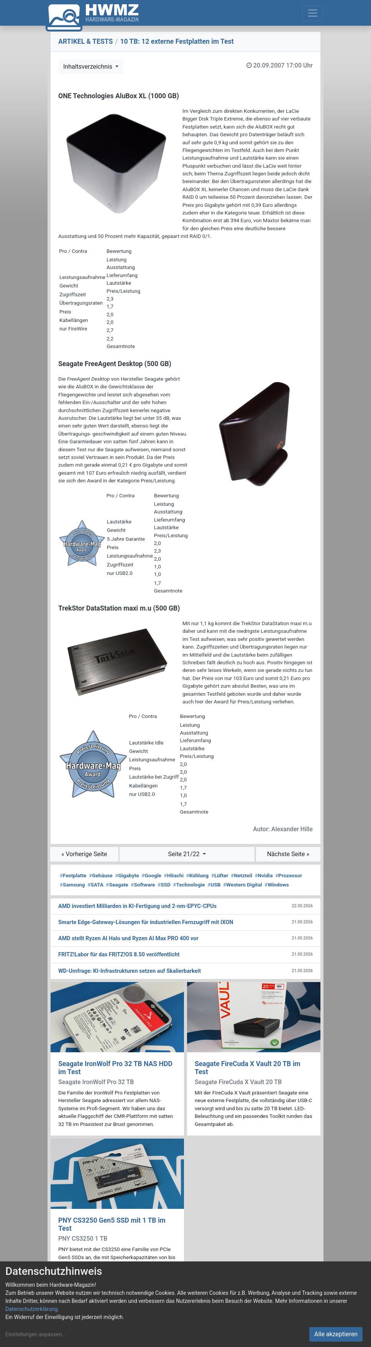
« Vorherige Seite (84, 854)
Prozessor (288, 875)
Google (151, 875)
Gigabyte (127, 875)
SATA (95, 884)
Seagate (117, 884)
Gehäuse (101, 875)
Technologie (189, 884)
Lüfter (219, 875)
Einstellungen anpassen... (35, 1334)
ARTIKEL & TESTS (85, 41)
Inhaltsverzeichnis (88, 66)
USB (213, 884)
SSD (164, 884)
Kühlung (197, 875)
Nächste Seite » (288, 854)
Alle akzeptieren (336, 1334)
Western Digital (242, 884)
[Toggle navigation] (312, 13)
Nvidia (264, 875)
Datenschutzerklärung (31, 1309)
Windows (276, 884)
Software (143, 884)
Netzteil (241, 875)
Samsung (72, 884)
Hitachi (174, 875)
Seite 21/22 (184, 854)
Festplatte (73, 875)
